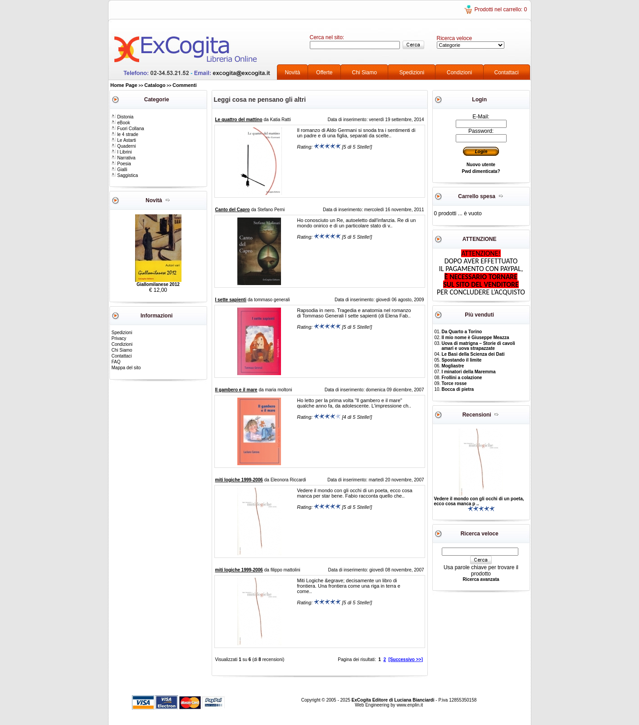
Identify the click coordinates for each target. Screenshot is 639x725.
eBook (120, 122)
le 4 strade (124, 134)
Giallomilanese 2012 (158, 284)
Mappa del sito (126, 367)
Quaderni (123, 146)
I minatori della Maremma (468, 371)
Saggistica (124, 175)
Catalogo (154, 85)
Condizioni (459, 72)
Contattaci (506, 72)
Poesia (121, 163)
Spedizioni (411, 72)
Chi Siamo (364, 72)
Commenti (184, 85)
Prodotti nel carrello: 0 (500, 9)
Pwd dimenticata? (481, 171)
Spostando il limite (461, 360)
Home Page (123, 85)
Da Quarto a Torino (461, 331)
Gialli (119, 169)
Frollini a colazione (461, 377)
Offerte (324, 72)
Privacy (119, 338)
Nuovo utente (481, 164)
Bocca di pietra (457, 389)
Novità (292, 72)
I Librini (121, 152)
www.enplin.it (410, 704)
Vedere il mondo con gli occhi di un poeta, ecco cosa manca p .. (479, 501)
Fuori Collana (127, 128)
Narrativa (123, 157)
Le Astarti (123, 140)
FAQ (116, 361)
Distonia (122, 116)
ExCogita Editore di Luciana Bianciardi (394, 700)
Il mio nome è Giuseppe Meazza (475, 337)
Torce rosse (454, 383)
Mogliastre (452, 365)
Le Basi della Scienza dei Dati (472, 354)
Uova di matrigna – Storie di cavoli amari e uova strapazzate (478, 346)
